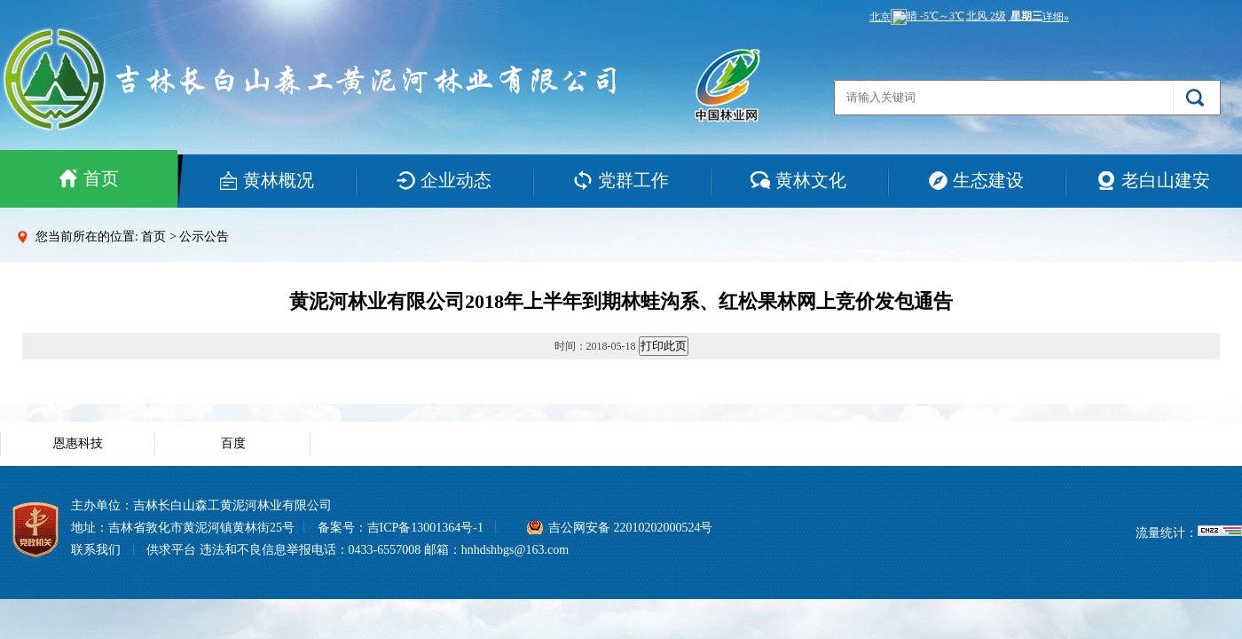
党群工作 (621, 180)
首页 (89, 178)
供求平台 (171, 549)
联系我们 (96, 549)
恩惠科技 (78, 443)
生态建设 (976, 180)
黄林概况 (266, 180)
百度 (233, 443)
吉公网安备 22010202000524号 (630, 527)
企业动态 (443, 180)
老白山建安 (1153, 180)
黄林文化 (798, 180)
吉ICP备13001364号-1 (425, 527)
